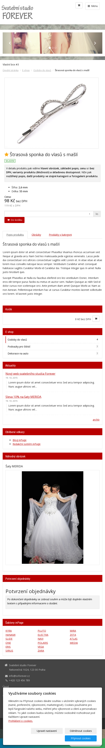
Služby (6, 691)
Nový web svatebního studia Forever (30, 374)
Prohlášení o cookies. (20, 728)
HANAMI (10, 634)
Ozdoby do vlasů (42, 70)
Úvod (6, 686)
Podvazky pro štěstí (53, 346)
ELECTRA (43, 634)
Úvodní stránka (10, 70)
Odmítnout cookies (54, 738)
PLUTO (42, 630)
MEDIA (74, 642)
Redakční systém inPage (27, 444)
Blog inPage (19, 440)
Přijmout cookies (83, 738)
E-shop (26, 70)
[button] (10, 43)
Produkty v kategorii (60, 234)
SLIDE (9, 638)
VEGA (41, 646)
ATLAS (73, 638)
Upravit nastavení (24, 738)
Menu (92, 6)
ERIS (8, 646)
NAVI (40, 638)
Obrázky (36, 234)
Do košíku (14, 220)
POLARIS (43, 642)
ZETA (73, 634)
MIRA (73, 630)
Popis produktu (15, 234)
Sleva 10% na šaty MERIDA (23, 397)
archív (96, 419)
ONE (8, 642)
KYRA (9, 630)
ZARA (41, 650)
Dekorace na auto (53, 353)
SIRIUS (9, 650)
